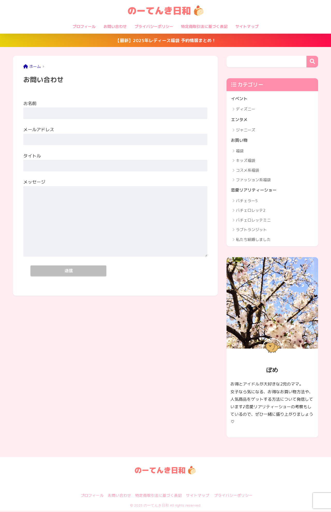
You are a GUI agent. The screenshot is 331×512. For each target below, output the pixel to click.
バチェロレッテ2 (250, 212)
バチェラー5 (247, 202)
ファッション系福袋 (253, 181)
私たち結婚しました (253, 240)
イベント (240, 99)
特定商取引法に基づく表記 (204, 26)
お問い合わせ (115, 26)
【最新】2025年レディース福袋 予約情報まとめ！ (165, 40)
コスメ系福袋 (247, 171)
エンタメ (240, 120)
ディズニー (245, 109)
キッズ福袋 (245, 161)
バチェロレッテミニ (253, 221)
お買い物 (240, 141)
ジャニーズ (245, 130)
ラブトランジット (251, 231)
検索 (312, 61)
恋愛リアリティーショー (255, 191)
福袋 (240, 152)
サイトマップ (247, 26)
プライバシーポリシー (153, 26)
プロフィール (84, 26)
